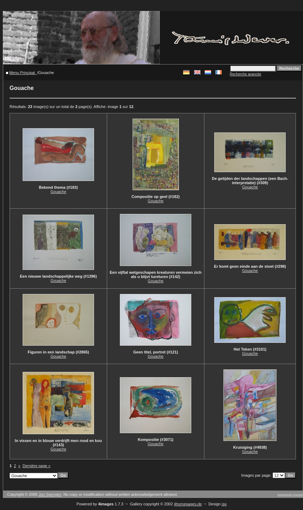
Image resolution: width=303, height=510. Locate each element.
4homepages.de (188, 504)
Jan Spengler (50, 494)
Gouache (58, 191)
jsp (224, 504)
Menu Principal (22, 72)
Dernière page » (37, 466)
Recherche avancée (245, 74)
